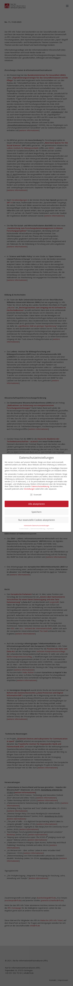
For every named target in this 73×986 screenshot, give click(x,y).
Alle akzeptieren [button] (36, 503)
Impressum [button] (50, 528)
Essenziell (35, 494)
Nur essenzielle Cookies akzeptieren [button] (36, 519)
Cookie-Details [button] (24, 528)
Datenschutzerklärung (40, 486)
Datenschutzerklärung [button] (37, 528)
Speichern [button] (37, 511)
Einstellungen (29, 489)
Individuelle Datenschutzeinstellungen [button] (36, 525)
